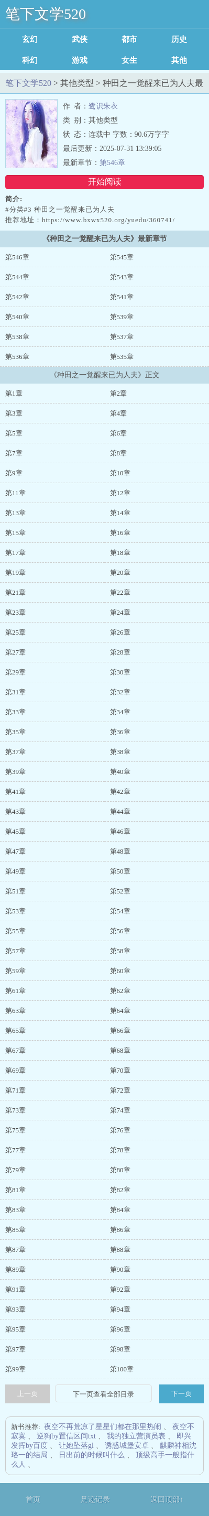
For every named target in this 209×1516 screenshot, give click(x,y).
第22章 (120, 592)
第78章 (120, 1150)
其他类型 (179, 60)
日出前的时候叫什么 (92, 1455)
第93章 (15, 1309)
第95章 (15, 1329)
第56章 (120, 931)
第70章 (120, 1070)
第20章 (120, 572)
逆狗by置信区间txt (66, 1436)
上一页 (27, 1394)
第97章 (15, 1349)
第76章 (120, 1130)
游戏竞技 (79, 60)
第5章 (14, 433)
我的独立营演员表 (136, 1436)
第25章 (15, 632)
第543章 (122, 277)
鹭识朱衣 (103, 106)
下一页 (181, 1394)
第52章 (120, 891)
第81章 (15, 1190)
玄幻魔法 (30, 39)
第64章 (120, 1011)
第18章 (120, 553)
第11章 (15, 493)
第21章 (15, 592)
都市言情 (129, 39)
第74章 (120, 1110)
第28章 (120, 652)
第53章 (15, 911)
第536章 (17, 357)
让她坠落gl (76, 1445)
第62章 (120, 991)
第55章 (15, 931)
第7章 (14, 453)
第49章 (15, 871)
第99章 (15, 1369)
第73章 (15, 1110)
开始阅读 (105, 181)
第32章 (120, 692)
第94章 (120, 1309)
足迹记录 (95, 1499)
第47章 (15, 851)
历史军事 (179, 39)
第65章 (15, 1030)
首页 (33, 1499)
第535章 (122, 357)
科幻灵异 (30, 60)
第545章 (122, 257)
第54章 (120, 911)
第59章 (15, 971)
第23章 (15, 612)
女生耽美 (129, 60)
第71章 (15, 1090)
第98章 (120, 1349)
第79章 (15, 1170)
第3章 (14, 413)
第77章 (15, 1150)
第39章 (15, 772)
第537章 (122, 337)
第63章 (15, 1011)
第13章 (15, 513)
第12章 (120, 493)
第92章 (120, 1289)
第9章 (14, 473)
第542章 (17, 297)
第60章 (120, 971)
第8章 (118, 453)
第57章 (15, 951)
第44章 (120, 811)
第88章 (120, 1249)
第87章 (15, 1249)
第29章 (15, 672)
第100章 (122, 1369)
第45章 (15, 831)
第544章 (17, 277)
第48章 (120, 851)
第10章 (120, 473)
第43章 (15, 811)
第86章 (120, 1230)
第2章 (118, 393)
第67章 (15, 1050)
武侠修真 (79, 39)
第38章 (120, 752)
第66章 (120, 1030)
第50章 (120, 871)
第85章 (15, 1230)
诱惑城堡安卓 (127, 1445)
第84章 (120, 1210)
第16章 (120, 533)
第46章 (120, 831)
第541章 (122, 297)
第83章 (15, 1210)
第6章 (118, 433)
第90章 (120, 1269)
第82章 (120, 1190)
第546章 (112, 163)
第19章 (15, 572)
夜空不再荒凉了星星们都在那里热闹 (102, 1427)
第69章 (15, 1070)
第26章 (120, 632)
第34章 (120, 712)
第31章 (15, 692)
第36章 (120, 732)
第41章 (15, 791)
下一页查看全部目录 (104, 1394)
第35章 (15, 732)
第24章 (120, 612)
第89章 (15, 1269)
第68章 (120, 1050)
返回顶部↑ (166, 1499)
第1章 (14, 393)
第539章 (122, 317)
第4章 (118, 413)
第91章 (15, 1289)
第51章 (15, 891)
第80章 (120, 1170)
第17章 (15, 553)
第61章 (15, 991)
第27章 (15, 652)
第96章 (120, 1329)
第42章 (120, 791)
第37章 (15, 752)
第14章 (120, 513)
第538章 (17, 337)
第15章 (15, 533)
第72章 (120, 1090)
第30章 (120, 672)
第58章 (120, 951)
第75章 (15, 1130)
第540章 (17, 317)
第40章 (120, 772)
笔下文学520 (45, 14)
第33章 (15, 712)
